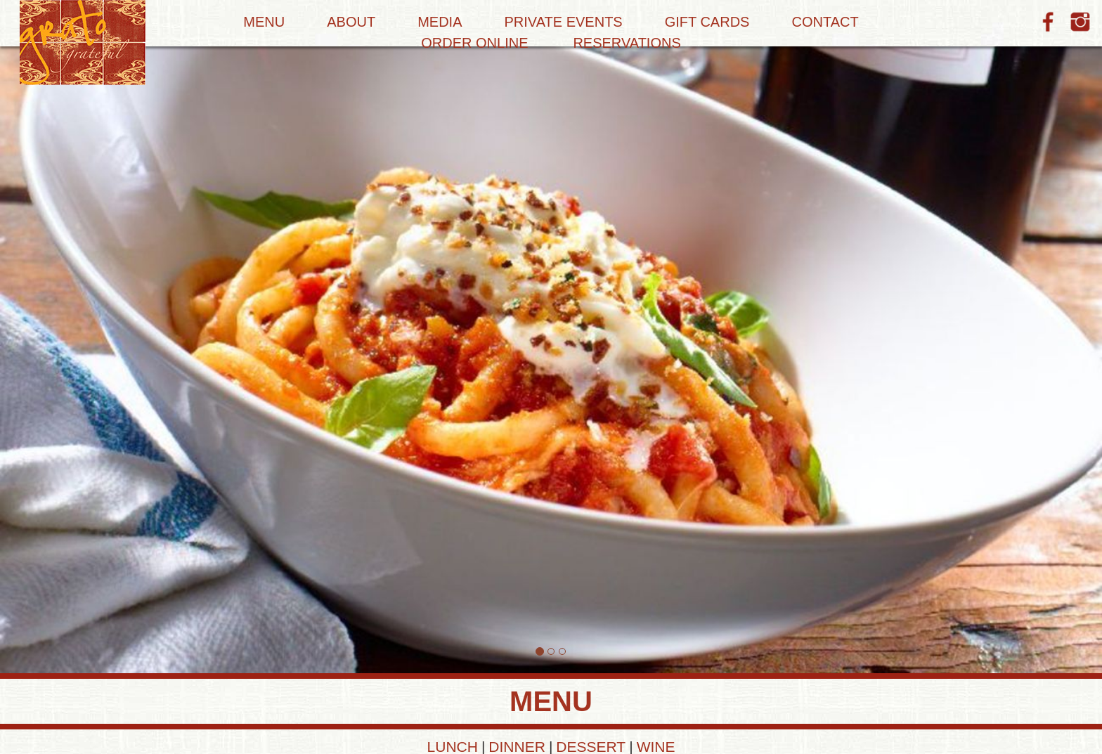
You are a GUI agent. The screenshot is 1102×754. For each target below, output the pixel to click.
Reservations (626, 43)
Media (439, 22)
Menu (264, 22)
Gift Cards (707, 22)
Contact (824, 22)
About (351, 22)
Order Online (474, 43)
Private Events (564, 22)
